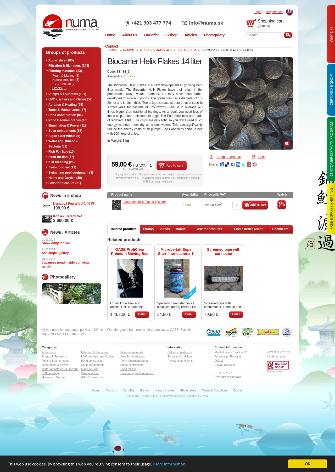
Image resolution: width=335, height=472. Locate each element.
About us (111, 390)
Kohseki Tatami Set (67, 216)
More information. (169, 464)
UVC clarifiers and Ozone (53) (70, 99)
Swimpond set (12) (62, 167)
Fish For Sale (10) (61, 151)
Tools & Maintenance (55, 360)
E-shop (144, 390)
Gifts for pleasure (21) (64, 183)
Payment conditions (180, 360)
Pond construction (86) (65, 115)
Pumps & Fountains (54, 356)
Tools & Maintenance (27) (67, 110)
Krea (205, 395)
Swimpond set (90, 373)
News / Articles (164, 390)
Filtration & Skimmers (95, 352)
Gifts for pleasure (92, 377)
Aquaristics (49, 352)
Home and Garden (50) (65, 178)
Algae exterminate (132, 364)
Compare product (228, 157)
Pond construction (92, 360)
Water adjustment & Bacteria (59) (63, 143)
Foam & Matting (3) (65, 75)
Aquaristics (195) (61, 60)
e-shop (128, 50)
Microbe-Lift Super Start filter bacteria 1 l (177, 251)
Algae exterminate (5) (64, 136)
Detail (142, 314)
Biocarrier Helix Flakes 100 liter (144, 202)
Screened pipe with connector (224, 251)
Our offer (128, 390)
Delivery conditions (180, 352)
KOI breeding (50, 373)
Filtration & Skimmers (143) (68, 65)
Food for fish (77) (61, 157)
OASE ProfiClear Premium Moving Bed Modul (129, 251)
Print (261, 157)
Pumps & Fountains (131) (67, 94)
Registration (274, 12)
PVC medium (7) (64, 84)
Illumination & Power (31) (67, 125)
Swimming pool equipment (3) (70, 172)
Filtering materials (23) (65, 71)
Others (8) (59, 88)
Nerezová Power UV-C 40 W (73, 204)
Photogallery (188, 390)
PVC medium (186, 50)
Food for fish (128, 369)
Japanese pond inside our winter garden (66, 264)
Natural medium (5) (65, 80)
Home (95, 390)
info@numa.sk (206, 23)
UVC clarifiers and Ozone (97, 356)
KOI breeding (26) (61, 162)
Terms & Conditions (180, 356)
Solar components (92, 364)
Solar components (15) (65, 131)
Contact (238, 390)
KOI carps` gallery (55, 253)
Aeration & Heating (132, 356)
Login (257, 12)
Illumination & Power (55, 364)
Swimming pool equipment (137, 373)
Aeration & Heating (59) (65, 104)
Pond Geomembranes (134, 360)
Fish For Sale (89, 369)
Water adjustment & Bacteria (60, 369)
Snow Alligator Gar (56, 243)
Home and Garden (54, 377)
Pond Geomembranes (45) (67, 120)
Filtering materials (156, 50)
